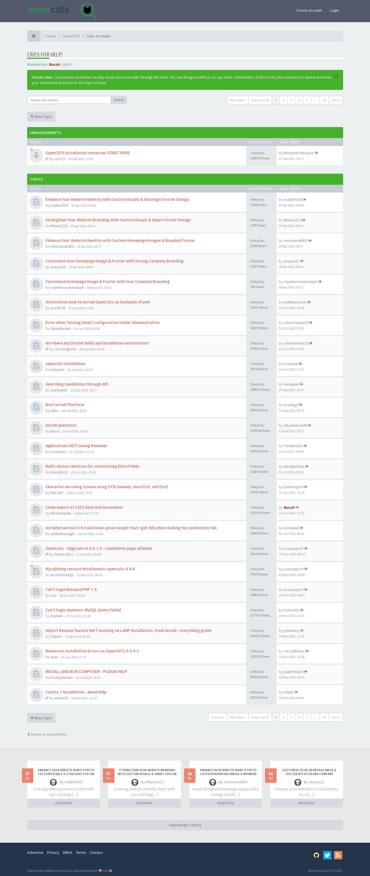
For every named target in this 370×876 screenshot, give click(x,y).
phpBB (48, 871)
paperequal (293, 671)
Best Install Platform (64, 404)
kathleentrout (295, 302)
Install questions (60, 425)
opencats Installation (65, 363)
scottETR (57, 307)
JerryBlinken (294, 651)
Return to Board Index (47, 734)
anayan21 (58, 266)
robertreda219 (296, 322)
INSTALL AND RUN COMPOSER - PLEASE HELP (86, 671)
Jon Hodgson (65, 348)
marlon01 (291, 609)
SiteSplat (65, 871)
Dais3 (54, 431)
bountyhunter (61, 677)
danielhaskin (60, 328)
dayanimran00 (295, 425)
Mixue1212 (59, 225)
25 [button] (324, 100)
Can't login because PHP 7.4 (70, 589)
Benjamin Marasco (299, 152)
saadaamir (59, 390)
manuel (56, 615)
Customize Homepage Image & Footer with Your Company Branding (107, 281)
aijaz (54, 656)
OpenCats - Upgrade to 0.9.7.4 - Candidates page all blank (98, 548)
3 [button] (291, 100)
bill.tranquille (60, 513)
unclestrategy (62, 574)
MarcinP (56, 492)
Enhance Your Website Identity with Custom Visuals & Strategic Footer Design (117, 199)
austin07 (61, 697)
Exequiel (57, 369)
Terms (81, 852)
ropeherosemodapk (67, 287)
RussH (54, 64)
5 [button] (307, 100)
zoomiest (58, 451)
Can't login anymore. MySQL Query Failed (83, 609)
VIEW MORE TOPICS (185, 825)
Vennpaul (291, 384)
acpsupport (293, 548)
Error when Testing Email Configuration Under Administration (102, 322)
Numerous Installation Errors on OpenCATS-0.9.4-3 (92, 651)
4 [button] (299, 100)
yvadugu (291, 404)
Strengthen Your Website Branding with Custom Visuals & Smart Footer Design (118, 219)
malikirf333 (59, 205)
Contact (96, 852)
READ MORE (63, 803)
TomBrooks (293, 445)
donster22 (59, 472)
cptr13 (67, 64)
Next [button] (336, 100)
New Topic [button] (41, 116)
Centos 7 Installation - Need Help (75, 692)
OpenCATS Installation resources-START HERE (87, 152)
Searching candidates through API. (77, 384)
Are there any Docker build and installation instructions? (97, 343)
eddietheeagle (62, 533)
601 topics (237, 100)
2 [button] (283, 100)
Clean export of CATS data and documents (84, 507)
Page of (260, 100)
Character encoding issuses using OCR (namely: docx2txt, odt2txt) (106, 486)
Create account (309, 10)
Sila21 (289, 692)
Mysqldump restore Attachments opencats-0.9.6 (90, 568)
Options (217, 717)
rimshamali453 (62, 246)
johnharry (291, 630)
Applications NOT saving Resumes (76, 445)
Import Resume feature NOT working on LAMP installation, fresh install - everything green (128, 630)
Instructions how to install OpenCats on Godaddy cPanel (97, 302)
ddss (54, 410)
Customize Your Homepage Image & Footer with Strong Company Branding (114, 261)
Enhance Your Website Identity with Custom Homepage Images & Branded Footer (120, 240)
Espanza (291, 363)
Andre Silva (63, 554)
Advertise (35, 852)
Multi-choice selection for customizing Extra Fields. (93, 466)
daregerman (294, 466)
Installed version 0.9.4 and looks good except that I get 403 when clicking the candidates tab (130, 527)
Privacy (53, 852)
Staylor (56, 636)
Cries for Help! (45, 54)
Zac (53, 595)
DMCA (67, 852)
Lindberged (293, 486)
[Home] (33, 36)
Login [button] (334, 10)
